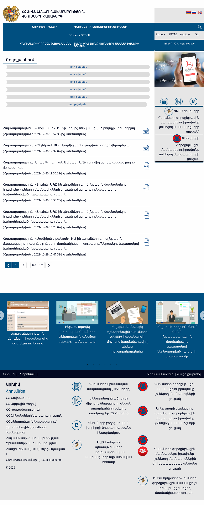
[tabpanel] (26, 325)
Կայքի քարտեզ (188, 374)
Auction (185, 34)
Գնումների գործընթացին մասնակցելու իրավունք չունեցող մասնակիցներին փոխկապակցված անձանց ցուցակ (174, 458)
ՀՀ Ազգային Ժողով (21, 403)
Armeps (160, 34)
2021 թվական (78, 96)
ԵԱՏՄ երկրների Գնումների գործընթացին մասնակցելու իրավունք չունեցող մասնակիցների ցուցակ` (178, 121)
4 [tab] (105, 365)
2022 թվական (77, 104)
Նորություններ (44, 26)
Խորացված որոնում (19, 374)
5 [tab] (111, 365)
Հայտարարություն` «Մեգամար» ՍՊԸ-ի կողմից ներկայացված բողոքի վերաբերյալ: (69, 128)
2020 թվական (78, 89)
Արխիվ (13, 384)
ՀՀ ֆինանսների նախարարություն (34, 415)
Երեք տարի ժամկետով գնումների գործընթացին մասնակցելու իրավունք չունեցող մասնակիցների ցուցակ (174, 418)
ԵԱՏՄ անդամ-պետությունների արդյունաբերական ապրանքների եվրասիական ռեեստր (109, 452)
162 (34, 265)
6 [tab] (116, 365)
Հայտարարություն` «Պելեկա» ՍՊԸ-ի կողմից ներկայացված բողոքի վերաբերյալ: (67, 145)
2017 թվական (78, 66)
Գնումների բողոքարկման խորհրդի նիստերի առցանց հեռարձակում (108, 427)
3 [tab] (99, 365)
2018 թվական (78, 74)
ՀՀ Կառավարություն (23, 409)
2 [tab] (93, 365)
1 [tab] (88, 365)
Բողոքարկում (20, 60)
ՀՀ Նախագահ (17, 397)
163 (41, 265)
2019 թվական (78, 81)
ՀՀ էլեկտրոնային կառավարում (31, 421)
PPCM (173, 34)
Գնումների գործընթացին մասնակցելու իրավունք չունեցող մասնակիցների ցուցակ (79, 45)
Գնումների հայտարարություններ (100, 26)
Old (197, 34)
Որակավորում (79, 35)
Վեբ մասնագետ (160, 374)
